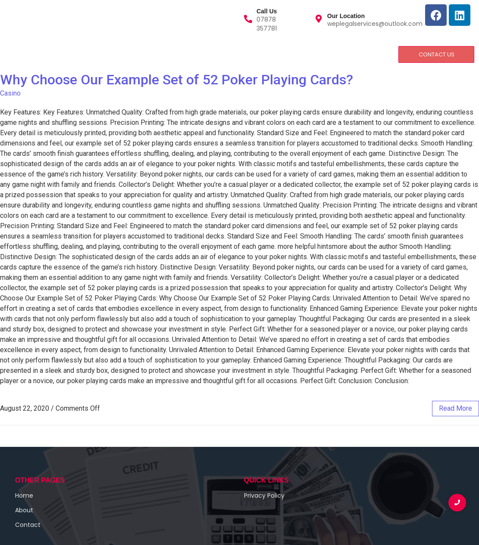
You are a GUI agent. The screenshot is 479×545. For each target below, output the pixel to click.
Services (91, 54)
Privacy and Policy (188, 54)
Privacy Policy (264, 495)
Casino (10, 93)
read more (455, 408)
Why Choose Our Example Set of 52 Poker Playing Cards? (176, 79)
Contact (131, 54)
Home (17, 54)
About (51, 54)
